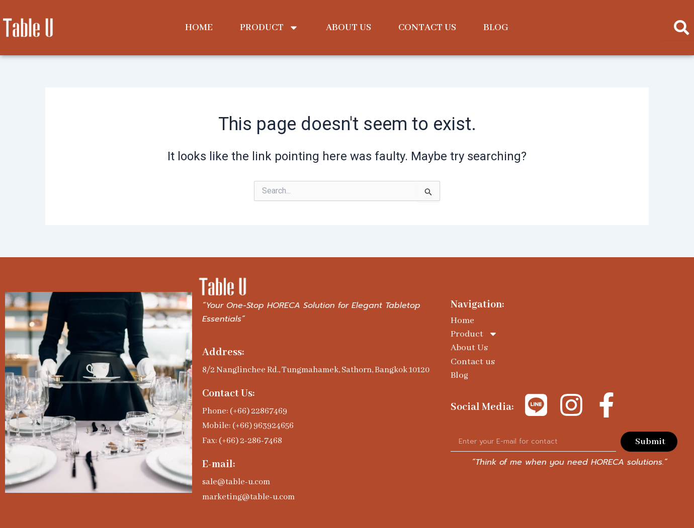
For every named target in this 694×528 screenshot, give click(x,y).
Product (269, 28)
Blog (495, 28)
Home (199, 28)
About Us (348, 28)
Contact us (427, 28)
